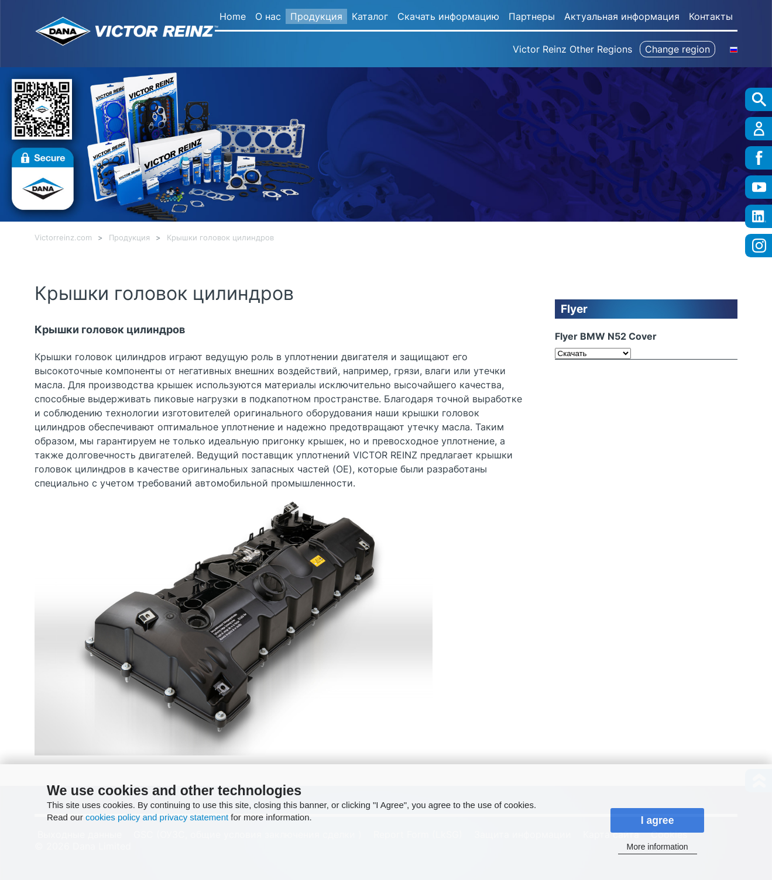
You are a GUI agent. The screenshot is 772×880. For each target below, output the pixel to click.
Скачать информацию (448, 16)
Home (232, 16)
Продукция (316, 16)
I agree (657, 820)
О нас (268, 16)
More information (657, 846)
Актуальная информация (622, 16)
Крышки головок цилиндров (220, 237)
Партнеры (532, 16)
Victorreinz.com (63, 237)
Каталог (370, 16)
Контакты (711, 16)
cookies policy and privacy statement (156, 817)
